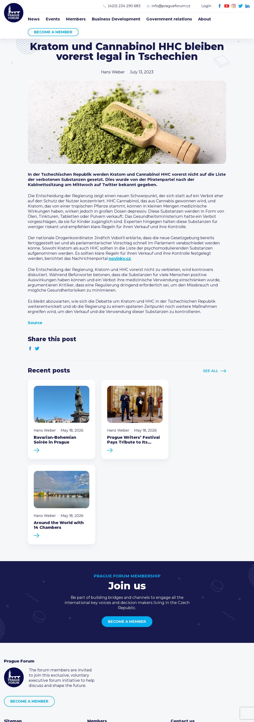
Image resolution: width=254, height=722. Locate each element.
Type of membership (107, 648)
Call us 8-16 (181, 641)
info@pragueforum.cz (171, 6)
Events (53, 19)
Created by (127, 714)
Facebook (219, 6)
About (204, 19)
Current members (105, 641)
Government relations (169, 19)
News (34, 19)
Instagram (233, 6)
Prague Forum (14, 13)
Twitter (240, 6)
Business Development (116, 19)
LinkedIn (247, 6)
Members (76, 19)
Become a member (53, 32)
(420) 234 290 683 (124, 6)
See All (210, 371)
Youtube (226, 6)
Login (206, 6)
